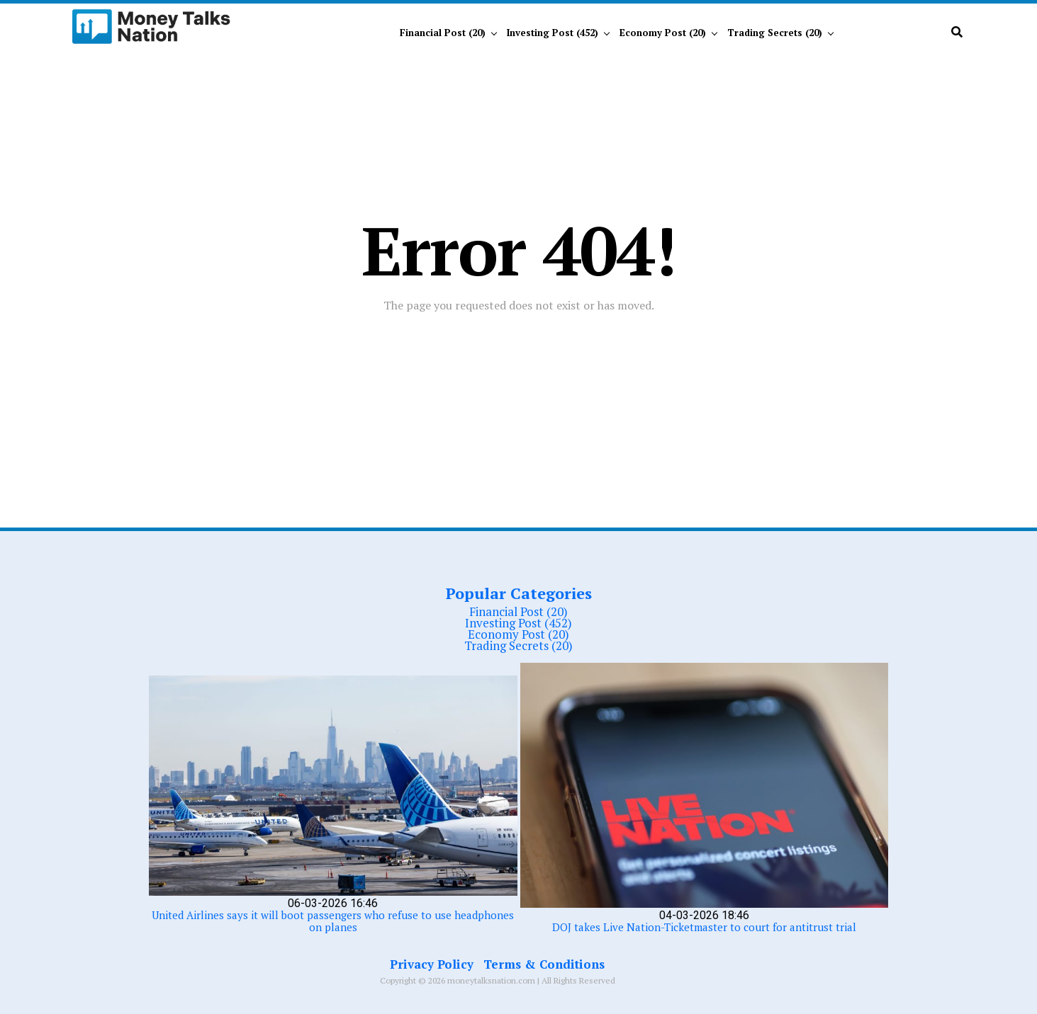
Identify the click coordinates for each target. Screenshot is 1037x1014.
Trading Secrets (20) (774, 32)
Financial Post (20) (443, 32)
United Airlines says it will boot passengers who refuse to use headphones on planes (333, 921)
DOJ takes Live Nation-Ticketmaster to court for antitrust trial (704, 927)
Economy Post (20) (663, 32)
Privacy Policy (431, 964)
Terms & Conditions (544, 964)
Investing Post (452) (552, 32)
